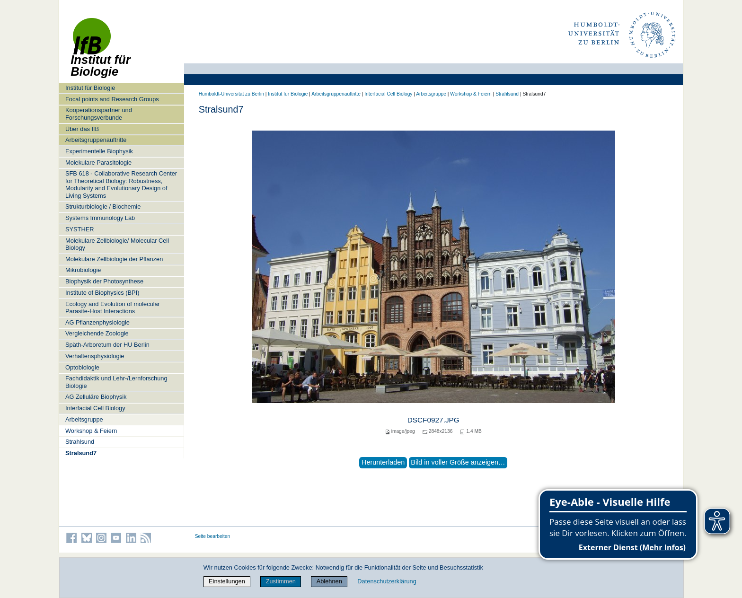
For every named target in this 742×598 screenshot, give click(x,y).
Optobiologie (82, 367)
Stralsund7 (81, 453)
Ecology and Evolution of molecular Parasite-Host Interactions (112, 307)
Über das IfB (82, 128)
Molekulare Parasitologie (98, 162)
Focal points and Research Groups (112, 99)
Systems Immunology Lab (100, 217)
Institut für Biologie (90, 87)
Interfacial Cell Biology (95, 408)
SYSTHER (79, 229)
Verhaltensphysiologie (94, 356)
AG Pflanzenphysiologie (97, 322)
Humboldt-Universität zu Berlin (231, 94)
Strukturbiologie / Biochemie (103, 206)
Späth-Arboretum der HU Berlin (107, 344)
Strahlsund (79, 441)
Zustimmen (281, 581)
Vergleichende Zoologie (97, 333)
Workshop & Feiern (91, 430)
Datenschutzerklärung (386, 581)
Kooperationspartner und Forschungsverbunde (98, 113)
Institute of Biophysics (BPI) (102, 292)
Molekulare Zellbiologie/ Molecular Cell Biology (117, 244)
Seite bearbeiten (212, 536)
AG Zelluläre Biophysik (95, 396)
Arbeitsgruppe (84, 419)
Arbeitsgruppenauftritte (95, 139)
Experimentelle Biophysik (99, 151)
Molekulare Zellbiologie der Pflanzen (114, 259)
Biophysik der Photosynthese (104, 281)
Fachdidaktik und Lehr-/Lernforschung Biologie (116, 382)
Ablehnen (329, 581)
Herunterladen (383, 462)
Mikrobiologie (83, 269)
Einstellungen (227, 581)
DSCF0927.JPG (433, 420)
